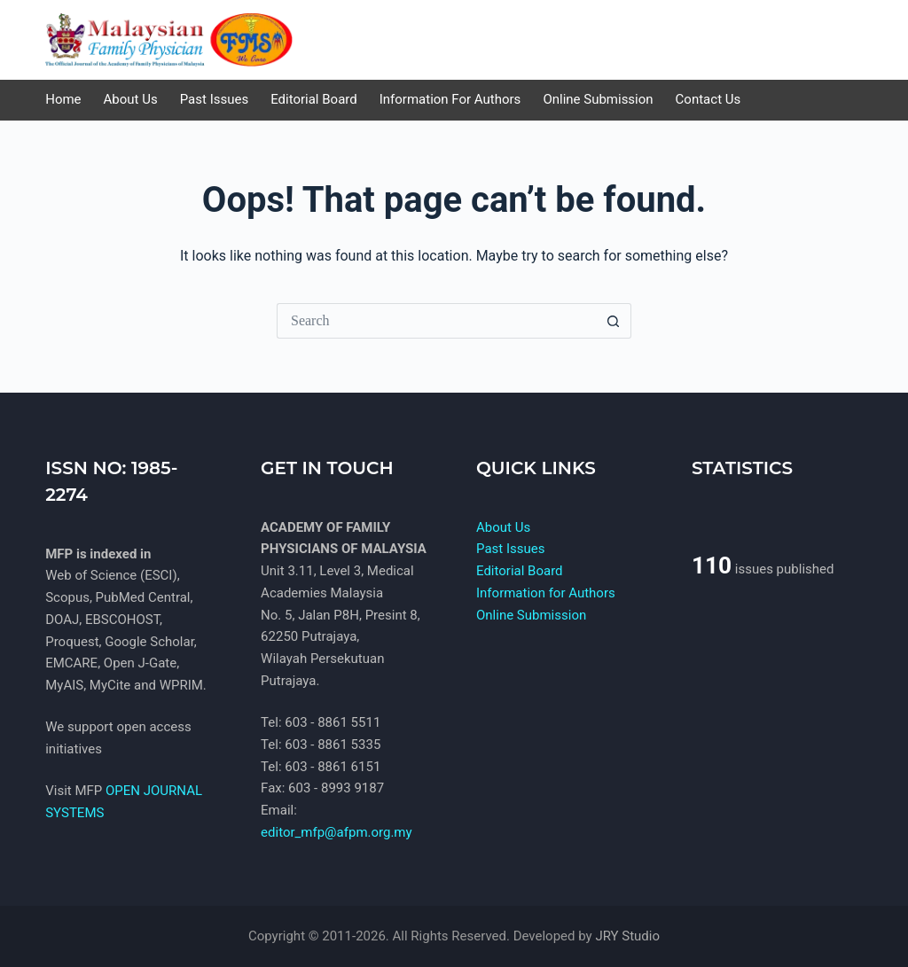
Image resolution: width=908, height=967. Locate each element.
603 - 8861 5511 (332, 722)
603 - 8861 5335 (332, 745)
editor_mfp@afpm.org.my (336, 832)
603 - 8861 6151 (332, 767)
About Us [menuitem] (131, 99)
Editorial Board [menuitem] (313, 99)
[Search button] (613, 321)
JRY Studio (627, 936)
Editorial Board (519, 571)
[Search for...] (436, 321)
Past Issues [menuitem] (214, 99)
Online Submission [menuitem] (598, 99)
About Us (503, 527)
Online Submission (531, 615)
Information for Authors (545, 593)
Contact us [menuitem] (708, 99)
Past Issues (510, 549)
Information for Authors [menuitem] (450, 99)
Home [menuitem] (63, 99)
